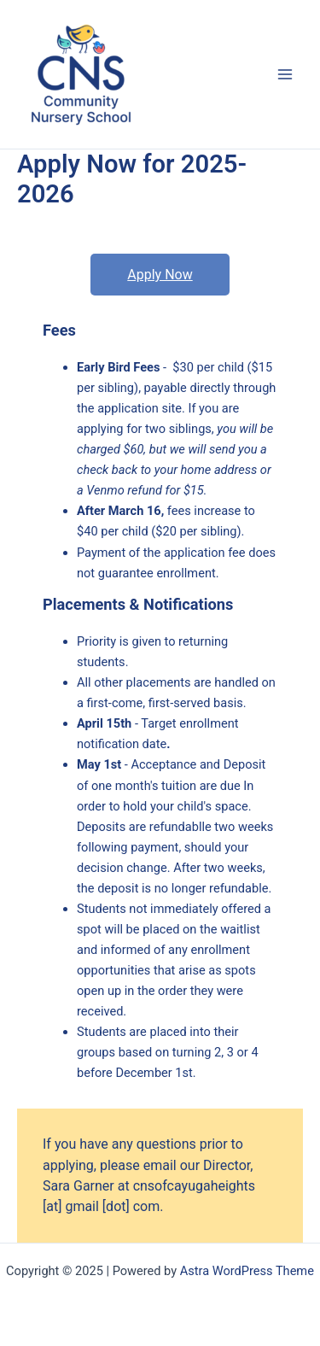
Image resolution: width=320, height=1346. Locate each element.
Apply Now (159, 274)
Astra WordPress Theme (247, 1271)
